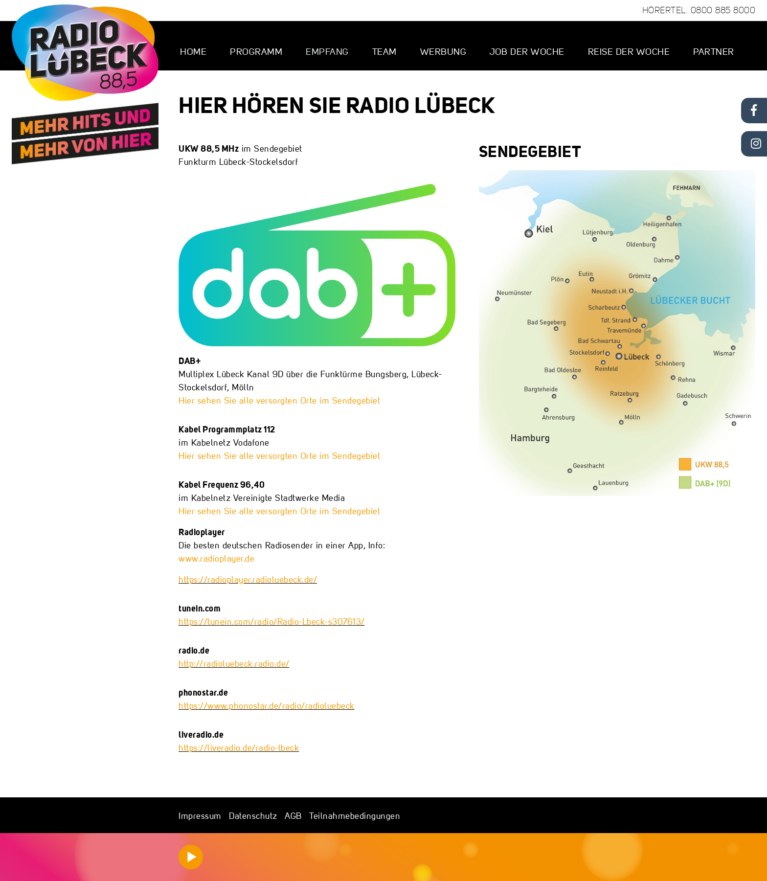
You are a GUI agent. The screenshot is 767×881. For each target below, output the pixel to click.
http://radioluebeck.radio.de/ (234, 663)
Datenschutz (253, 816)
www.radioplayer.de (216, 558)
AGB (293, 816)
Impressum (200, 816)
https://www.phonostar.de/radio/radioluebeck (267, 705)
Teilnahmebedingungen (354, 816)
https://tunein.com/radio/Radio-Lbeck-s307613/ (272, 621)
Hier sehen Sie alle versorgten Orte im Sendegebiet (279, 400)
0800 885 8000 (723, 10)
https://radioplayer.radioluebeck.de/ (248, 579)
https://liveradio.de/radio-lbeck (239, 748)
